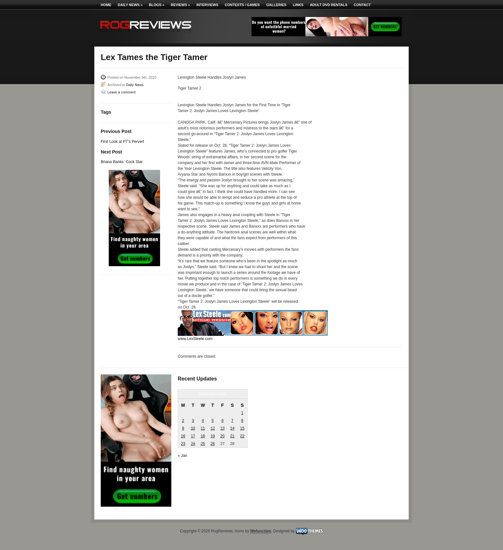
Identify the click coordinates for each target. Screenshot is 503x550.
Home (106, 5)
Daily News (130, 5)
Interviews (207, 5)
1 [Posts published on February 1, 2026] (242, 413)
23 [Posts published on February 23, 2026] (183, 443)
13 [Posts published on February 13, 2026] (222, 428)
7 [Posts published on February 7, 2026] (232, 420)
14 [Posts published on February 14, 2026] (232, 428)
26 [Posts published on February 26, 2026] (212, 443)
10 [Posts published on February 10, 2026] (193, 428)
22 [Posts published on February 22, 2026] (242, 436)
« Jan (182, 455)
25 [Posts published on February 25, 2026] (203, 443)
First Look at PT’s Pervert (122, 141)
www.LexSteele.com (195, 338)
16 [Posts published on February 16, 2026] (183, 436)
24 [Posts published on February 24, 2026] (193, 443)
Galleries (276, 5)
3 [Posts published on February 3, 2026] (193, 420)
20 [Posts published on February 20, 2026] (222, 436)
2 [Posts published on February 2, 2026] (183, 420)
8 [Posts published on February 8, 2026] (242, 420)
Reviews (180, 5)
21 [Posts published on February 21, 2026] (232, 436)
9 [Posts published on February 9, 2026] (183, 428)
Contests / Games (242, 5)
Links (298, 5)
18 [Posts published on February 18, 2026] (203, 436)
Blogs (156, 5)
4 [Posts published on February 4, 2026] (203, 420)
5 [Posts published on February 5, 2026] (213, 420)
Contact (362, 5)
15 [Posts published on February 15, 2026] (242, 428)
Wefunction (260, 531)
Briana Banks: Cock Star (122, 162)
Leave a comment (121, 92)
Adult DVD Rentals (328, 5)
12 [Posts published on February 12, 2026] (212, 428)
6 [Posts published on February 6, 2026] (222, 420)
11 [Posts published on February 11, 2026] (203, 428)
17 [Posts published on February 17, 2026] (193, 436)
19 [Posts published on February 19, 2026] (212, 436)
